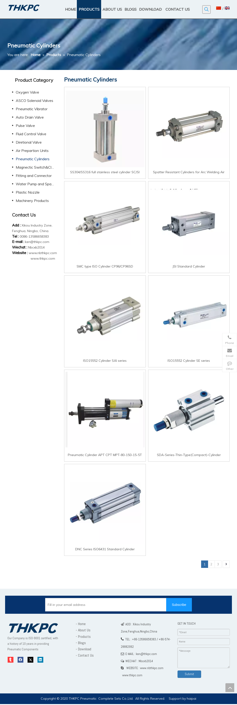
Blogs (82, 642)
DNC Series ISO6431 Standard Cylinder (105, 549)
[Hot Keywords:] (206, 9)
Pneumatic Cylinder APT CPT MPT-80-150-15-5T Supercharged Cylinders (105, 455)
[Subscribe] (179, 604)
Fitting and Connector (34, 175)
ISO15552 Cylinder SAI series (105, 360)
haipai (191, 698)
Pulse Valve (25, 125)
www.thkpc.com (43, 258)
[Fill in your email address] (110, 604)
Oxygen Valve (27, 92)
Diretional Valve (29, 142)
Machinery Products (32, 200)
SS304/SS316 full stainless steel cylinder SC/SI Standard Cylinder (105, 172)
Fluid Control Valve (31, 134)
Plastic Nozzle (28, 192)
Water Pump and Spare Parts (37, 184)
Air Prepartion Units (32, 150)
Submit (189, 674)
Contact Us (86, 655)
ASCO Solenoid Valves (34, 100)
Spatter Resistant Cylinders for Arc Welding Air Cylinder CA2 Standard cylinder (189, 172)
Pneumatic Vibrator (31, 109)
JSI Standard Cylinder (188, 266)
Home (82, 623)
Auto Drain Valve (30, 117)
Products (84, 636)
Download (84, 649)
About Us (84, 630)
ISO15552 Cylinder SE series (189, 360)
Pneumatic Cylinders (33, 159)
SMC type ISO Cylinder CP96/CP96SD (105, 266)
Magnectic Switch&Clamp (37, 167)
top (229, 687)
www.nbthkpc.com (43, 253)
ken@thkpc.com (37, 242)
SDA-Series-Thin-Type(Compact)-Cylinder (189, 455)
